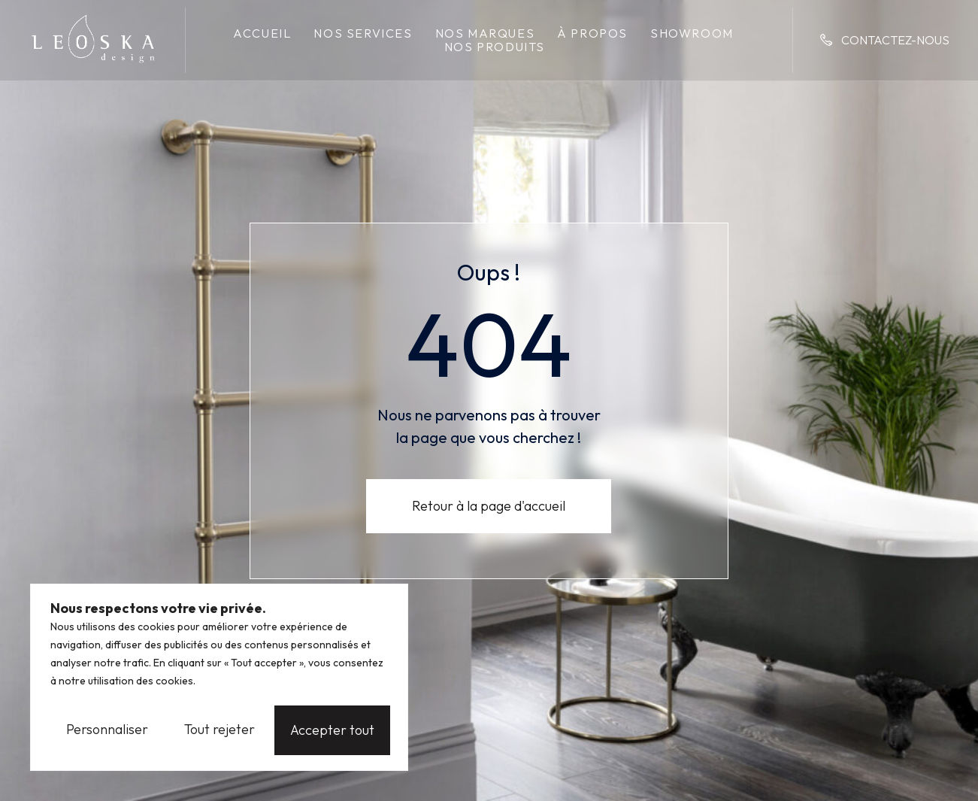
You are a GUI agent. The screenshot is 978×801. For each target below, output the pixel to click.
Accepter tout (336, 730)
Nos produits (494, 46)
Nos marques (485, 33)
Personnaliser (107, 730)
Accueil (262, 33)
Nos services (362, 33)
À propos (592, 33)
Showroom (692, 33)
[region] (219, 679)
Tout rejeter (221, 730)
